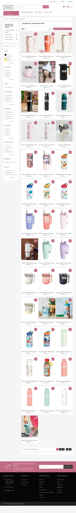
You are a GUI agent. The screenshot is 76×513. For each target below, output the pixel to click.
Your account (62, 483)
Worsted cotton (11, 162)
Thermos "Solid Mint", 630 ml (47, 417)
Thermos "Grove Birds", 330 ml (47, 387)
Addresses (60, 494)
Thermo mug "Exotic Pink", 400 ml (31, 176)
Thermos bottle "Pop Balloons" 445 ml (32, 357)
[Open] (6, 12)
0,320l (8, 76)
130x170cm (10, 114)
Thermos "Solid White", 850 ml (64, 417)
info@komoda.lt (10, 497)
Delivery (41, 492)
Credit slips (60, 492)
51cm (8, 131)
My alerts (59, 499)
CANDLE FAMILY (11, 174)
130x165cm (10, 112)
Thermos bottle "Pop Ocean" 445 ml (48, 357)
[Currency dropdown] (61, 1)
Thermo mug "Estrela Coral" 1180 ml (48, 56)
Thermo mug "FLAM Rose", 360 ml (31, 86)
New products (25, 489)
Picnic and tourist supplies (9, 31)
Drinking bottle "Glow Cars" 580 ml (65, 207)
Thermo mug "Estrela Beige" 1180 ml (66, 56)
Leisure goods (9, 39)
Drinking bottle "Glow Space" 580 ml (31, 207)
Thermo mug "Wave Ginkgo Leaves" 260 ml (50, 327)
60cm (8, 135)
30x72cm (9, 97)
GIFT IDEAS (38, 12)
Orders (59, 489)
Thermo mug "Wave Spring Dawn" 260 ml (33, 327)
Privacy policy (42, 497)
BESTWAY (10, 172)
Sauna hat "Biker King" (64, 146)
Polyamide (10, 152)
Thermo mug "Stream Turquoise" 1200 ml (50, 267)
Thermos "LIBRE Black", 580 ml (30, 116)
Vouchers (59, 497)
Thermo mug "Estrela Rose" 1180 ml (31, 56)
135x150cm (9, 116)
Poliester (9, 147)
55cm (8, 133)
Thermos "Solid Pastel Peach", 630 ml (32, 417)
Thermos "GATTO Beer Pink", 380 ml (31, 146)
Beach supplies (9, 37)
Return (41, 494)
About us (41, 487)
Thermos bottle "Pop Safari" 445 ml (65, 327)
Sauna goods (8, 34)
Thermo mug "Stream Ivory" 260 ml (31, 297)
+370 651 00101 (10, 494)
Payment (41, 489)
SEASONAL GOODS (27, 12)
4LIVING (9, 170)
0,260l (8, 72)
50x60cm (9, 99)
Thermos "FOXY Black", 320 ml (47, 116)
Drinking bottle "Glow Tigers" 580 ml (66, 176)
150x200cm (10, 118)
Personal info (60, 487)
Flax (8, 149)
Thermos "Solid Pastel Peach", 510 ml (66, 387)
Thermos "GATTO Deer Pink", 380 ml (48, 146)
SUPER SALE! (48, 12)
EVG (23, 511)
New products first (63, 29)
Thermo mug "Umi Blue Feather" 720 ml (50, 176)
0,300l (8, 74)
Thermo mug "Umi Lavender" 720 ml (31, 237)
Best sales (24, 492)
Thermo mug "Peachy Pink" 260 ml (48, 297)
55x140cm (9, 101)
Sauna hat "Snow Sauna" (47, 86)
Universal (9, 87)
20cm (8, 129)
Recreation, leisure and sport (9, 26)
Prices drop (24, 487)
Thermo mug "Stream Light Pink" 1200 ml (33, 267)
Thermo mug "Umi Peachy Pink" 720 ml (49, 237)
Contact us (42, 504)
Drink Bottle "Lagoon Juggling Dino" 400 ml (33, 447)
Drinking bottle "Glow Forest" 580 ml (49, 207)
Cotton (9, 145)
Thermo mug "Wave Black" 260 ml (65, 297)
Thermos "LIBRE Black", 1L (64, 86)
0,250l (8, 70)
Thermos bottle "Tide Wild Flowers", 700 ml (33, 387)
